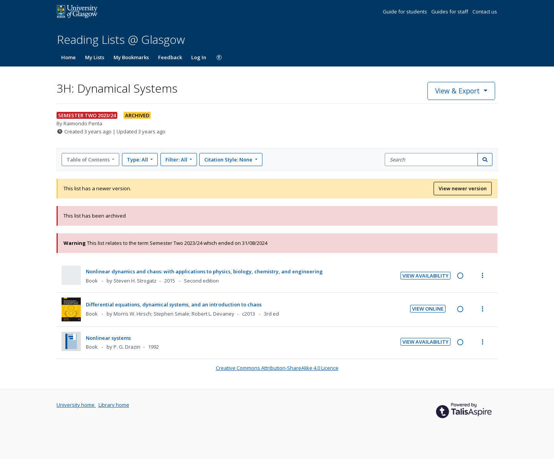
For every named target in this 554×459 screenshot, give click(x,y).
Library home (113, 404)
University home (76, 404)
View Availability (425, 275)
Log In (198, 57)
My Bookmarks (131, 57)
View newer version (463, 188)
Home (68, 57)
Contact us (484, 11)
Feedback (170, 57)
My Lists (94, 57)
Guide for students (405, 11)
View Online (428, 308)
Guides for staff (450, 11)
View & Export (458, 90)
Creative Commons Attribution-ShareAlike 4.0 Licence (277, 367)
